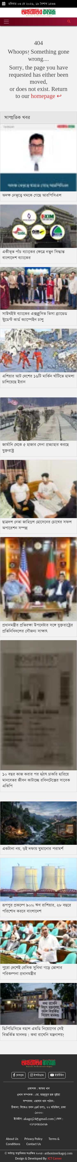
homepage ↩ (46, 96)
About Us (12, 1139)
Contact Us (33, 1144)
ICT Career (55, 1158)
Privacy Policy (33, 1139)
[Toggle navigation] (6, 22)
